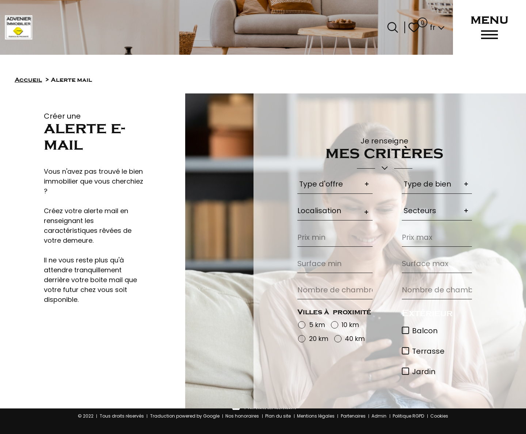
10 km (350, 325)
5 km (317, 325)
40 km (355, 339)
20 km (318, 339)
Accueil (28, 79)
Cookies (439, 416)
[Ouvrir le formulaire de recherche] (393, 27)
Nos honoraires (242, 416)
